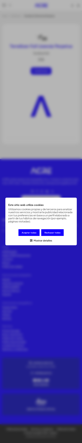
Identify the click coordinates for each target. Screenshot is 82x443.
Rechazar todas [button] (52, 232)
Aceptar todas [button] (29, 232)
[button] (41, 240)
